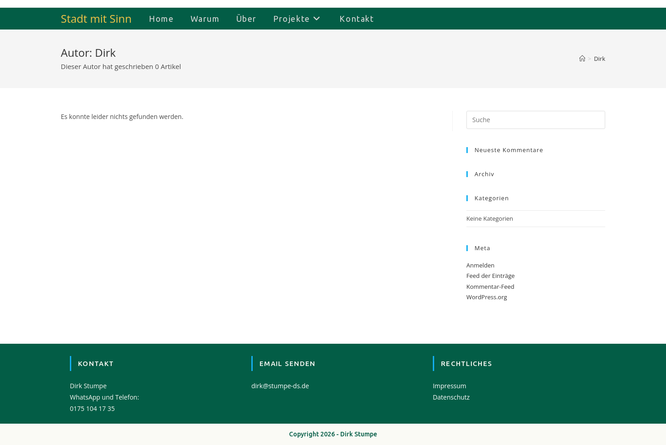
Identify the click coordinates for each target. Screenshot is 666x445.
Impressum (449, 385)
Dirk (599, 58)
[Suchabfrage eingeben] (535, 120)
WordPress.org (486, 297)
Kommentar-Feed (490, 286)
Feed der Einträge (490, 276)
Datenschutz (451, 397)
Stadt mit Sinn (96, 18)
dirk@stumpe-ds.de (280, 385)
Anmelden (480, 265)
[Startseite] (582, 58)
